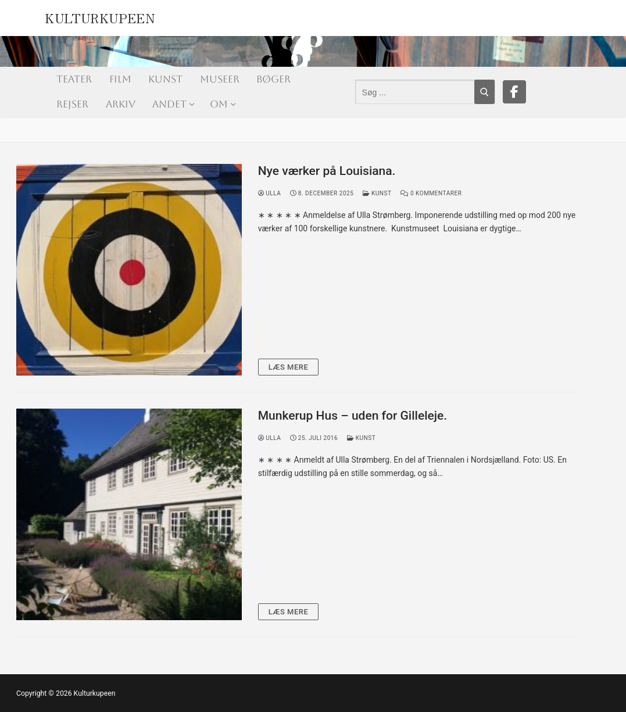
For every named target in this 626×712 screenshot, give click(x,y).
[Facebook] (514, 91)
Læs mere (289, 367)
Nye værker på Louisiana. (327, 171)
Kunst (377, 193)
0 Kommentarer (431, 193)
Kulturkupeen (100, 16)
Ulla (269, 193)
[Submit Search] (484, 92)
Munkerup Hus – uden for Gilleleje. (352, 416)
